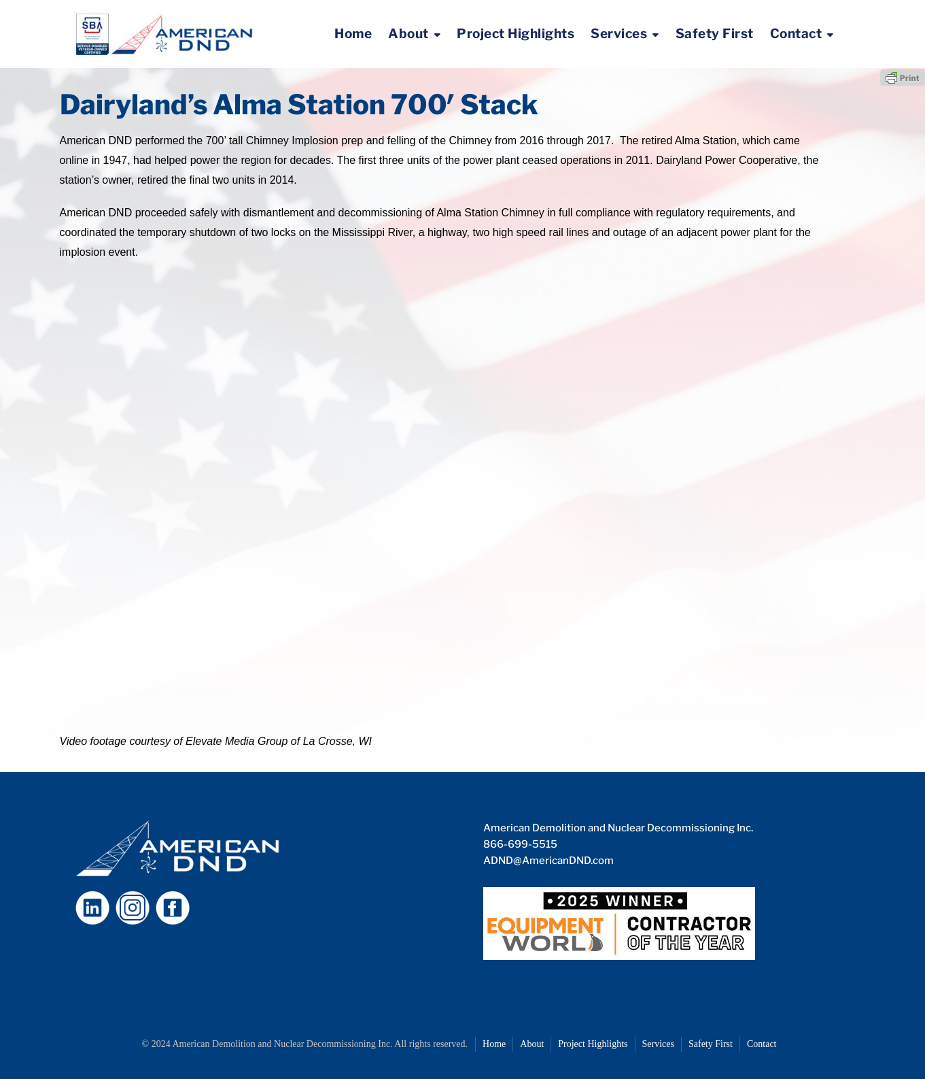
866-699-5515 (520, 844)
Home (353, 34)
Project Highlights (515, 34)
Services (619, 34)
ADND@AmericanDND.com (548, 860)
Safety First (715, 34)
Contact (796, 34)
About (408, 34)
